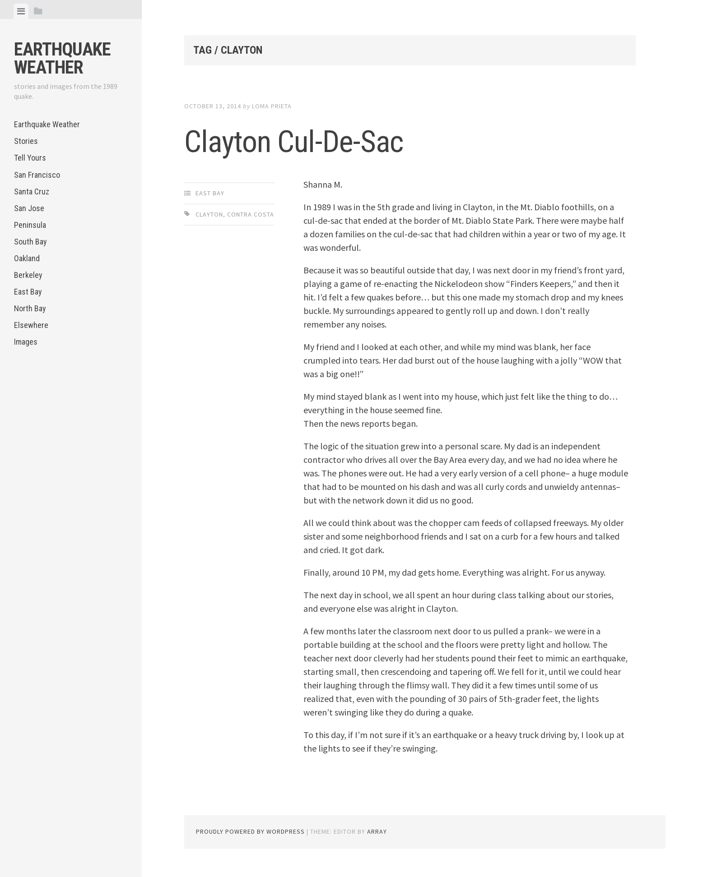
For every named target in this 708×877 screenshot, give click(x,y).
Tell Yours (30, 157)
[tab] (21, 11)
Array (377, 831)
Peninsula (30, 225)
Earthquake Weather (62, 58)
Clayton (209, 214)
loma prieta (272, 106)
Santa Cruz (31, 191)
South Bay (30, 241)
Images (25, 341)
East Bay (28, 291)
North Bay (30, 308)
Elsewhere (31, 325)
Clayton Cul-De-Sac (315, 140)
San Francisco (37, 175)
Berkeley (28, 275)
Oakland (27, 258)
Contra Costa (250, 214)
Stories (26, 141)
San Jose (29, 208)
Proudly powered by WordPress (250, 831)
